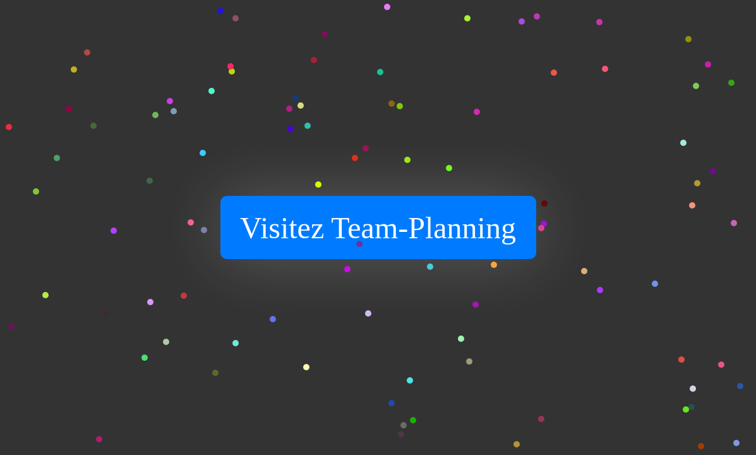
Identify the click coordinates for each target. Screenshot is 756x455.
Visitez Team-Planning (378, 228)
